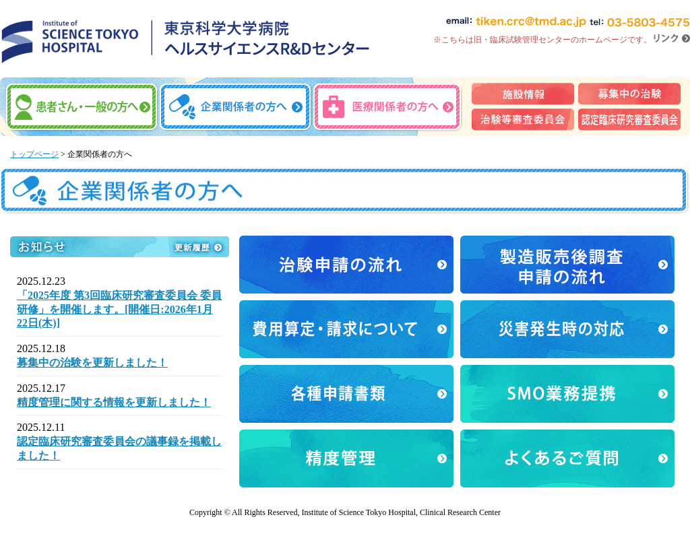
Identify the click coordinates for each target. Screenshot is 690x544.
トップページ (34, 154)
